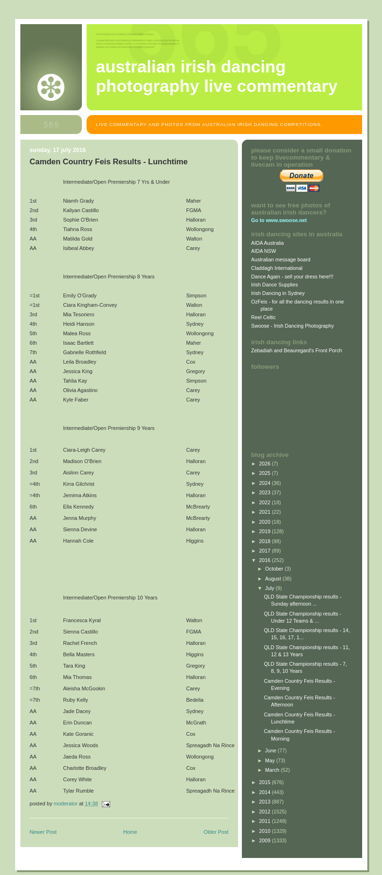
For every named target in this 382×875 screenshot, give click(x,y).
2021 (265, 512)
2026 (265, 463)
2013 (265, 801)
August (274, 578)
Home (130, 832)
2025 (265, 473)
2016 (265, 560)
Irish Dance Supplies (274, 284)
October (274, 568)
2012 (265, 811)
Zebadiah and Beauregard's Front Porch (296, 350)
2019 (265, 531)
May (270, 760)
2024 (265, 483)
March (273, 770)
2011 (265, 821)
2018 (265, 541)
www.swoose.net (286, 220)
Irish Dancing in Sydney (278, 293)
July (270, 588)
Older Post (216, 832)
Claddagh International (277, 268)
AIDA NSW (263, 251)
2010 (265, 831)
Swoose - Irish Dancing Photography (292, 326)
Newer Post (43, 832)
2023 (265, 492)
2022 (265, 502)
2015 (265, 782)
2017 (265, 551)
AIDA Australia (267, 243)
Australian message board (281, 259)
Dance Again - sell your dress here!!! (292, 276)
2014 (265, 792)
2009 (265, 840)
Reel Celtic (263, 317)
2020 (265, 522)
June (271, 750)
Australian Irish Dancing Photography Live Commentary (217, 76)
